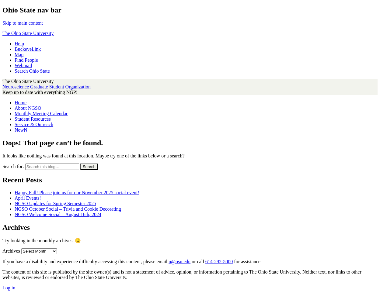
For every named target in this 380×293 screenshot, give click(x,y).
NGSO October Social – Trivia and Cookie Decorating (68, 209)
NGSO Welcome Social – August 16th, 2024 (58, 214)
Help (19, 43)
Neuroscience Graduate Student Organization (46, 86)
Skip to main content (22, 23)
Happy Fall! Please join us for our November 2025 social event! (77, 192)
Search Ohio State (32, 71)
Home (20, 102)
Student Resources (33, 119)
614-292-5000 (219, 261)
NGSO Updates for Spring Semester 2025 (55, 203)
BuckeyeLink (28, 49)
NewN (21, 130)
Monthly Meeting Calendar (41, 113)
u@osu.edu (179, 261)
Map (19, 54)
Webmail (23, 65)
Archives (11, 250)
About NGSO (28, 108)
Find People (26, 60)
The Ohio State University (28, 33)
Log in (8, 287)
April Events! (28, 198)
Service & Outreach (34, 124)
